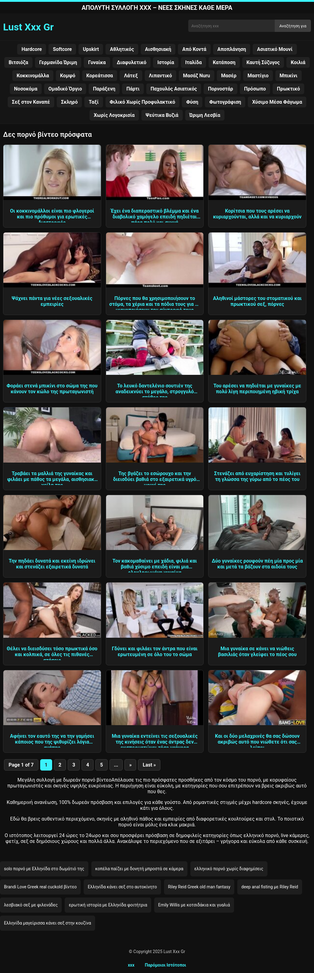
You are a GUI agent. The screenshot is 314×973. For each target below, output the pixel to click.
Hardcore (31, 49)
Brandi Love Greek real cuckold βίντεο (40, 886)
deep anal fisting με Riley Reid (269, 886)
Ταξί (93, 102)
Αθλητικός (122, 49)
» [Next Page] (130, 765)
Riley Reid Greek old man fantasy (199, 886)
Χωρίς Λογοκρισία (114, 115)
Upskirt (91, 49)
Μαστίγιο (258, 76)
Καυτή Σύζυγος (263, 62)
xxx (131, 965)
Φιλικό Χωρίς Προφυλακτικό (142, 102)
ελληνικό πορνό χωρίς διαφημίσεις (228, 868)
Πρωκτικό (288, 89)
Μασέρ (228, 76)
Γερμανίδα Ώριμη (58, 62)
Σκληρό (69, 102)
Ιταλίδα (193, 62)
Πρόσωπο (255, 89)
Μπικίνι (288, 76)
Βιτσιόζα (18, 62)
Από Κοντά (194, 49)
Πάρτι (133, 89)
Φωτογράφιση (225, 102)
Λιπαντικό (160, 76)
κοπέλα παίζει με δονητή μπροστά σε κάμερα (139, 868)
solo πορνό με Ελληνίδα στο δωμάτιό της (44, 868)
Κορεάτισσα (99, 76)
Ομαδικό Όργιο (65, 89)
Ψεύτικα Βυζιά (162, 115)
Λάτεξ (131, 76)
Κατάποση (224, 62)
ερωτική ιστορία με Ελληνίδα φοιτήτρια (108, 904)
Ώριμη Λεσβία (205, 115)
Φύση (192, 102)
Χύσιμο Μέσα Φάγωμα (277, 102)
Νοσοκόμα (25, 89)
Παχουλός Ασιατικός (174, 89)
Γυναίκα (96, 62)
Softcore (62, 49)
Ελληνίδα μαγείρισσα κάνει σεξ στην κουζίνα (47, 923)
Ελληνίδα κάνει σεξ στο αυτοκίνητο (122, 886)
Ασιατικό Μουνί (275, 49)
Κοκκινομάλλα (33, 76)
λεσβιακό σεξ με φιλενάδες (31, 904)
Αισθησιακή (158, 49)
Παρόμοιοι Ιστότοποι (165, 965)
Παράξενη (104, 89)
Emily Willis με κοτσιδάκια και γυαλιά (194, 904)
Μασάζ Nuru (196, 76)
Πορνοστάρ (220, 89)
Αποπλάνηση (231, 49)
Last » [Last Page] (149, 765)
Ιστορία (165, 62)
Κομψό (67, 76)
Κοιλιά (298, 62)
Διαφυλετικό (132, 62)
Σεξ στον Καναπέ (31, 102)
